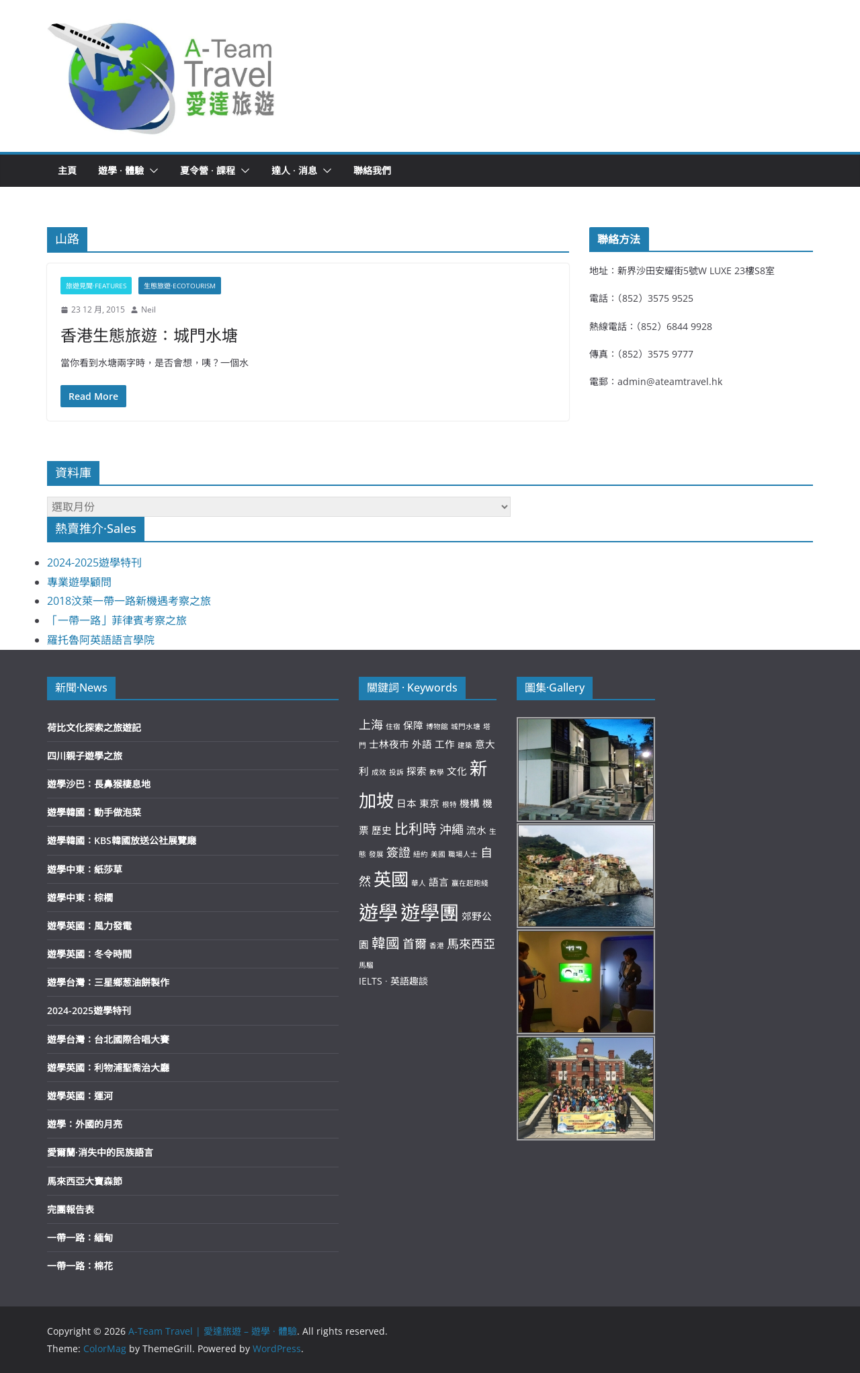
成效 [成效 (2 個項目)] (379, 772)
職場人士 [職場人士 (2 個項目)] (463, 854)
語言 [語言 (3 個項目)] (439, 881)
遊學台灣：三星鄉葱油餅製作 (108, 982)
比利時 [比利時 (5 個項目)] (415, 828)
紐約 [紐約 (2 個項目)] (420, 854)
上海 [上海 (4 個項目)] (371, 724)
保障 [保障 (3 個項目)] (413, 725)
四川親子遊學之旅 (84, 755)
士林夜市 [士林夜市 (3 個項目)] (389, 744)
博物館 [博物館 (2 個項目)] (437, 726)
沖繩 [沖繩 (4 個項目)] (451, 829)
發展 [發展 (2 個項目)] (376, 854)
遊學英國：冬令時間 (89, 954)
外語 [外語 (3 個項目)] (422, 744)
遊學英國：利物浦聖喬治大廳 (108, 1067)
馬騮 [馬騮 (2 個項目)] (366, 965)
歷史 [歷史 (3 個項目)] (382, 830)
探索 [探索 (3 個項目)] (416, 771)
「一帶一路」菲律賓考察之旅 (117, 620)
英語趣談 (409, 980)
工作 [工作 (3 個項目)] (445, 744)
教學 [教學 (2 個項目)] (436, 772)
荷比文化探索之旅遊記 (94, 727)
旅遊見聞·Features (96, 285)
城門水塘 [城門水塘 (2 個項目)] (465, 726)
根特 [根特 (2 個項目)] (449, 804)
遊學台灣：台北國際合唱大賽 (108, 1039)
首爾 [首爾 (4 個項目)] (414, 943)
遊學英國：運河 (80, 1095)
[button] (162, 76)
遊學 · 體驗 (121, 170)
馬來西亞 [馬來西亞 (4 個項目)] (471, 943)
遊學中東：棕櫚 (80, 897)
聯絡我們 (372, 170)
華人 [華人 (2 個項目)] (418, 883)
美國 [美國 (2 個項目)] (438, 854)
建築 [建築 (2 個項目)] (465, 745)
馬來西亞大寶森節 (84, 1181)
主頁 (67, 170)
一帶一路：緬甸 (80, 1237)
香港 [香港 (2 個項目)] (436, 945)
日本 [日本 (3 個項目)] (406, 803)
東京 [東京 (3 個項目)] (429, 803)
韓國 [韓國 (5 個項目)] (386, 942)
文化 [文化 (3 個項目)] (457, 771)
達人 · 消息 (294, 170)
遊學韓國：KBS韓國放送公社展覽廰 (121, 840)
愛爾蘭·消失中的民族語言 (100, 1152)
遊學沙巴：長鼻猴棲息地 (98, 784)
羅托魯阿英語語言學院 (101, 639)
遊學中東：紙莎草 (84, 869)
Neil (148, 309)
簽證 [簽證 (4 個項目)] (398, 852)
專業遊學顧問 (79, 582)
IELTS (370, 980)
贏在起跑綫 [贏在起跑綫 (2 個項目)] (470, 883)
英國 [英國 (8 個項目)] (391, 879)
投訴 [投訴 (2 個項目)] (396, 772)
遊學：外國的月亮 (84, 1124)
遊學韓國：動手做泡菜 (94, 812)
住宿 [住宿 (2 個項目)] (393, 726)
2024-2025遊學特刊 (94, 562)
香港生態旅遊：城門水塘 (149, 335)
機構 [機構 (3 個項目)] (470, 803)
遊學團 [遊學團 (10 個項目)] (429, 912)
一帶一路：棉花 (80, 1265)
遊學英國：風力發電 (89, 925)
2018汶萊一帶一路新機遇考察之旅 (129, 600)
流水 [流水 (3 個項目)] (476, 830)
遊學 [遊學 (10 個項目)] (378, 912)
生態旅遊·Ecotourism (180, 285)
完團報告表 (70, 1209)
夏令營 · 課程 (207, 170)
